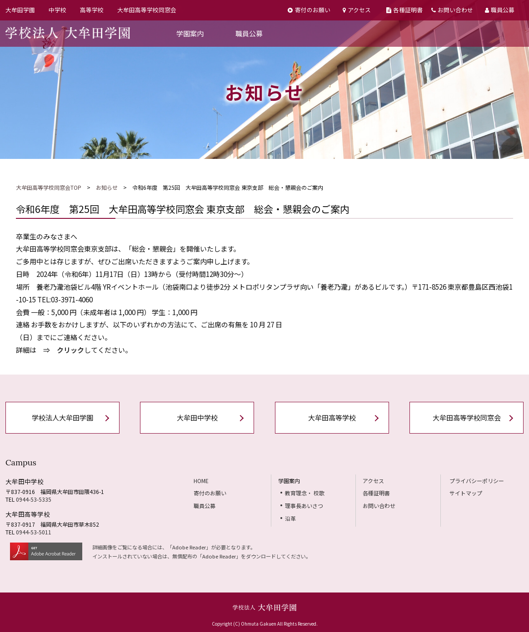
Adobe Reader (189, 547)
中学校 (57, 9)
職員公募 (499, 9)
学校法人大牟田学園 (62, 417)
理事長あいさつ (304, 505)
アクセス (357, 9)
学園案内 (190, 33)
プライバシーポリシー (476, 480)
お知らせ (107, 187)
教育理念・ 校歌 (304, 493)
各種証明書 (404, 9)
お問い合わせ (452, 9)
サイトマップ (465, 493)
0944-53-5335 (33, 499)
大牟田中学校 (197, 417)
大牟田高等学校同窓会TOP (48, 187)
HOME (201, 480)
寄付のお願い (309, 9)
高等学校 (92, 9)
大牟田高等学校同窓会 (146, 9)
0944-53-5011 (33, 532)
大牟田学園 (20, 9)
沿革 (290, 518)
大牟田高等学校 (332, 417)
